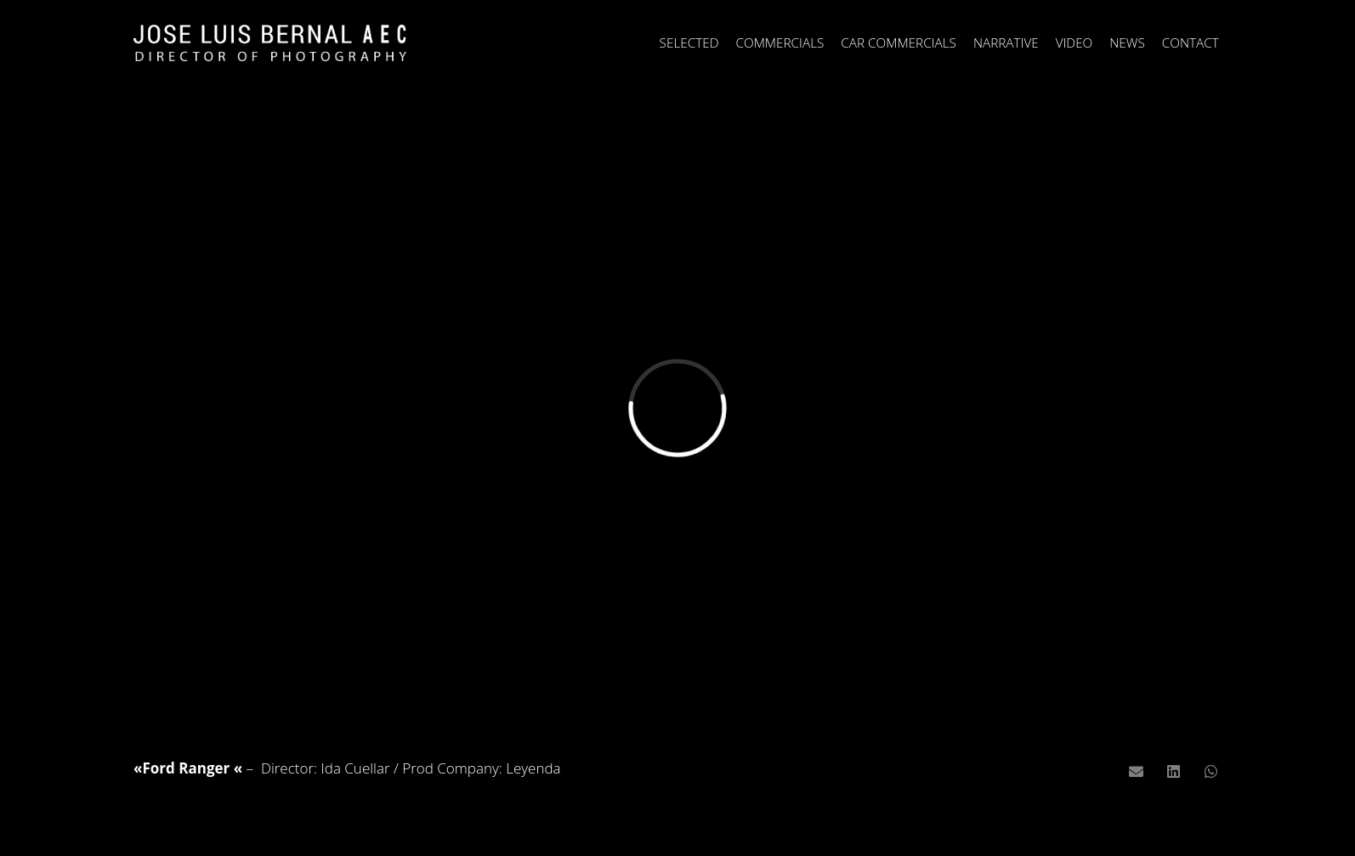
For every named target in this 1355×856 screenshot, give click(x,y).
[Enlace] (269, 43)
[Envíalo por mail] (1135, 771)
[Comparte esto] (1174, 771)
